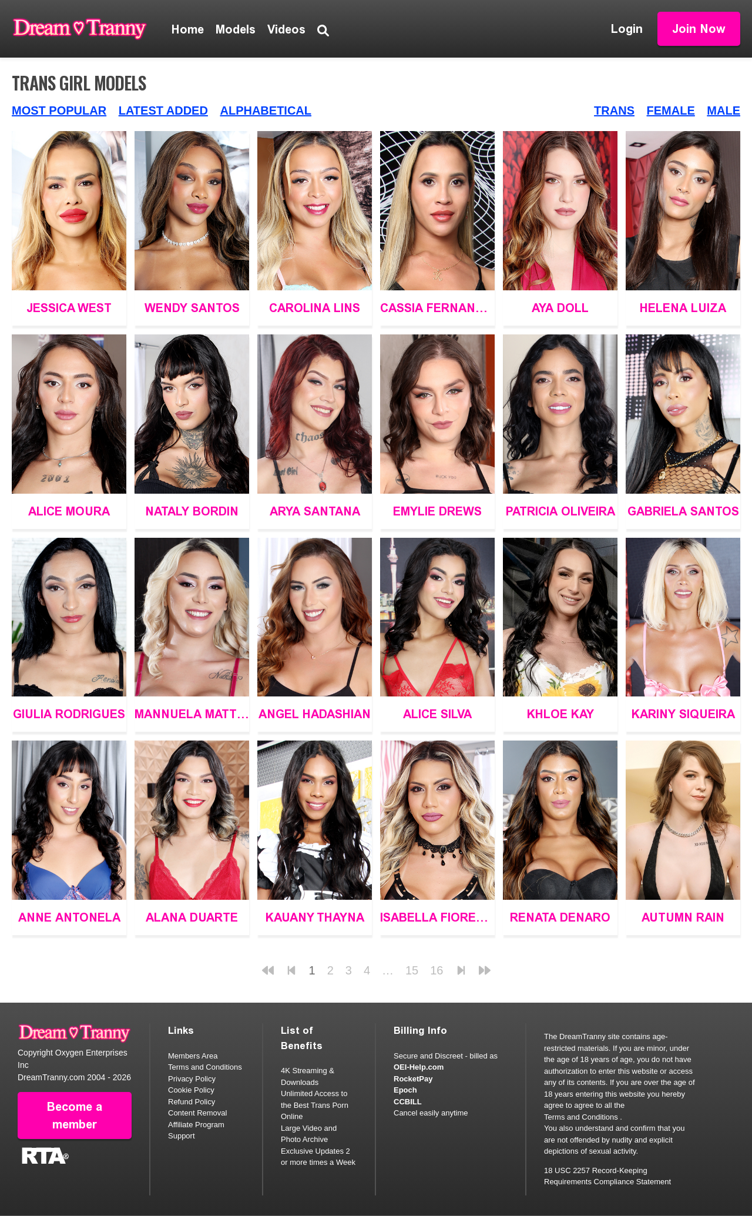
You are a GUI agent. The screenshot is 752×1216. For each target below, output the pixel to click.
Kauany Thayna (315, 917)
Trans (614, 110)
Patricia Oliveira (560, 511)
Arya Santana (315, 511)
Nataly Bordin (192, 511)
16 (436, 970)
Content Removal (197, 1112)
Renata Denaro (560, 917)
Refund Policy (191, 1101)
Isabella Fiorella (437, 917)
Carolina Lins (314, 308)
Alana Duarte (192, 917)
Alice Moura (69, 511)
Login (627, 29)
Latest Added (163, 110)
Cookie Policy (191, 1090)
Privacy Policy (192, 1078)
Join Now (699, 29)
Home (188, 29)
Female (671, 110)
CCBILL (408, 1101)
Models (236, 29)
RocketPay (413, 1078)
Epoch (405, 1090)
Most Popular (59, 110)
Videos (286, 29)
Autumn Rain (683, 917)
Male (723, 110)
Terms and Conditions (205, 1067)
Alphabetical (265, 110)
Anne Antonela (69, 917)
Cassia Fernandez (437, 308)
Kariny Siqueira (683, 714)
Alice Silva (437, 714)
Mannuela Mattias (192, 714)
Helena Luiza (683, 308)
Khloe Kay (560, 714)
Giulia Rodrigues (69, 714)
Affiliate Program (196, 1124)
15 (411, 970)
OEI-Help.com (419, 1067)
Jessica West (69, 308)
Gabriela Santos (683, 511)
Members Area (193, 1055)
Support (181, 1135)
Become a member (74, 1115)
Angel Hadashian (314, 714)
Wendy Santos (192, 308)
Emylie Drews (437, 511)
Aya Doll (560, 308)
